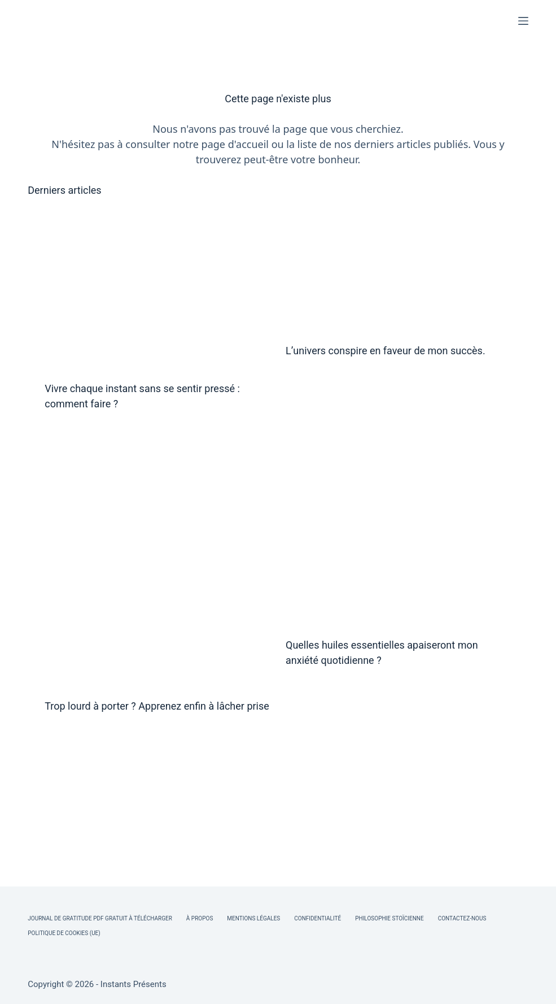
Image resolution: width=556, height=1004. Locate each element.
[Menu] (523, 21)
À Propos (199, 918)
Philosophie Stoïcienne (389, 918)
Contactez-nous (462, 918)
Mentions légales (253, 918)
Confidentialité (317, 918)
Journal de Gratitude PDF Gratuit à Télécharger (100, 918)
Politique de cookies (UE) (64, 933)
